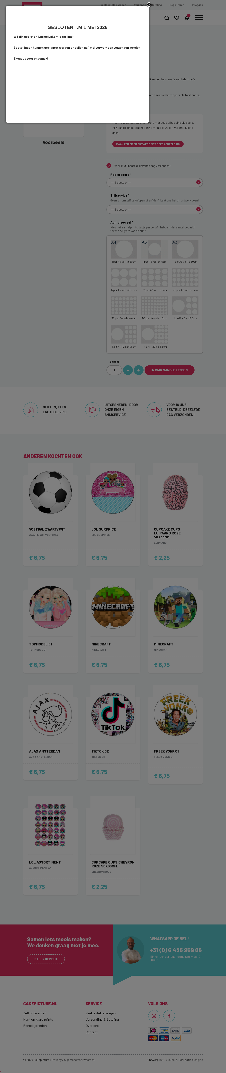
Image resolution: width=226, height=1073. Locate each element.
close (185, 477)
